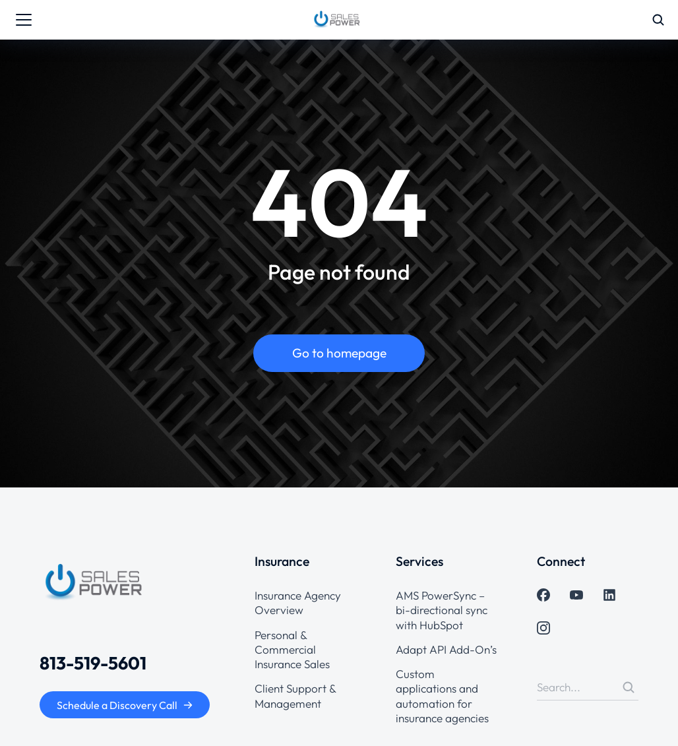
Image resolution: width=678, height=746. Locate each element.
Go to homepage (339, 353)
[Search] (628, 687)
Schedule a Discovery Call (125, 705)
